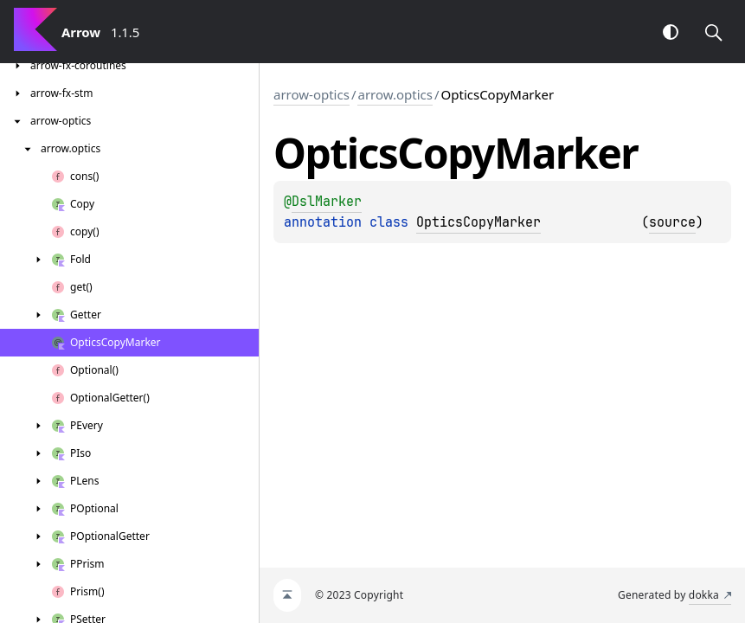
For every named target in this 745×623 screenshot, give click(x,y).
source (672, 222)
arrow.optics (394, 94)
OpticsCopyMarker (478, 222)
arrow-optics (311, 94)
